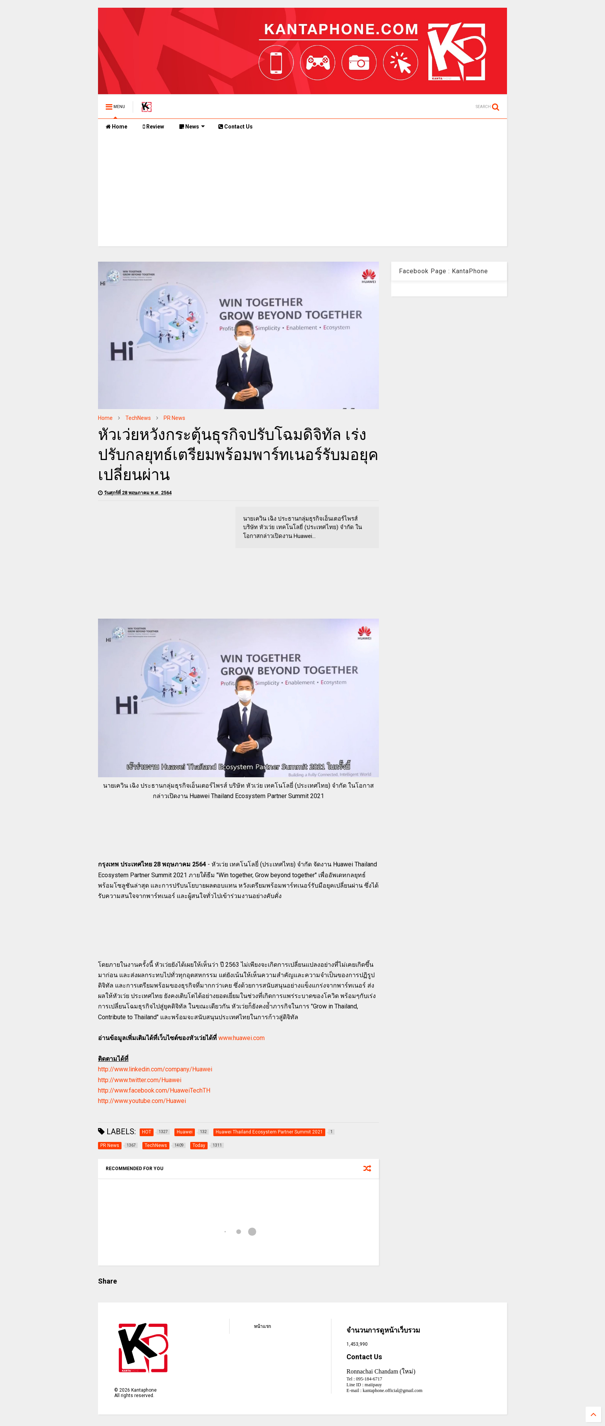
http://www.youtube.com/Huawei (142, 1101)
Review (153, 126)
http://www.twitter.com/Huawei (139, 1080)
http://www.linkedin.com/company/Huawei (155, 1069)
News (192, 126)
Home (116, 126)
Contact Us (235, 126)
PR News (174, 418)
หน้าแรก (262, 1326)
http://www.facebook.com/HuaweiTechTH (154, 1090)
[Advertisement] (302, 192)
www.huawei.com (241, 1038)
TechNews (138, 418)
